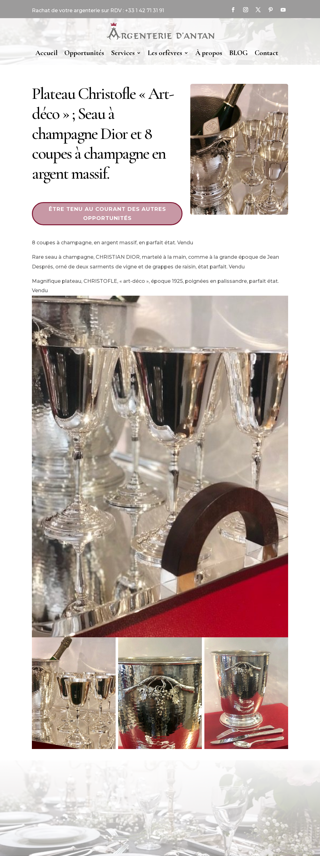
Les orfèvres (165, 52)
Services (123, 52)
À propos (208, 52)
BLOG (238, 52)
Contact (266, 52)
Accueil (46, 52)
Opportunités (84, 52)
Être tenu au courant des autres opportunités (107, 213)
